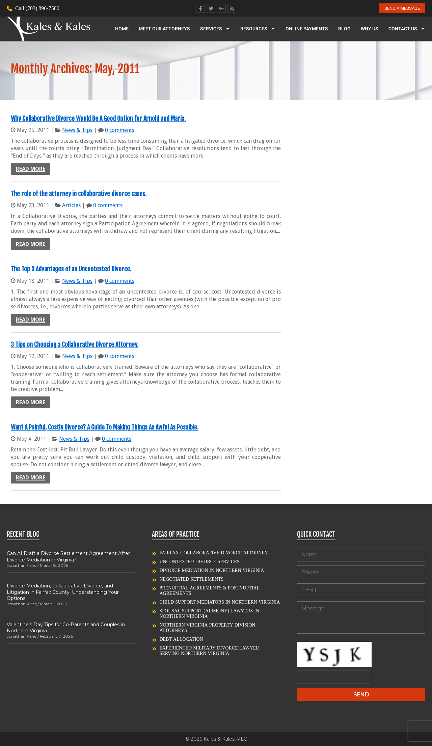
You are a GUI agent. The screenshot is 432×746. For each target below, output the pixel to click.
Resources (257, 29)
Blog (344, 29)
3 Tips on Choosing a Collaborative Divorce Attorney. (74, 344)
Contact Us (406, 29)
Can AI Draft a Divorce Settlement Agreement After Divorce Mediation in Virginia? (68, 556)
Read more (30, 169)
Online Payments (307, 29)
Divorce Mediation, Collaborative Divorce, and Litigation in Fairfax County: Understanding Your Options (63, 592)
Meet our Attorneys (164, 29)
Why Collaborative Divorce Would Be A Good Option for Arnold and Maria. (98, 118)
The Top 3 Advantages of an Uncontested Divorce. (71, 269)
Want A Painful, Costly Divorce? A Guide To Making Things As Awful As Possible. (104, 427)
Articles (71, 205)
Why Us (369, 29)
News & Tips (77, 130)
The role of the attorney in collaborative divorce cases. (78, 193)
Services (215, 29)
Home (122, 29)
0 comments (119, 130)
